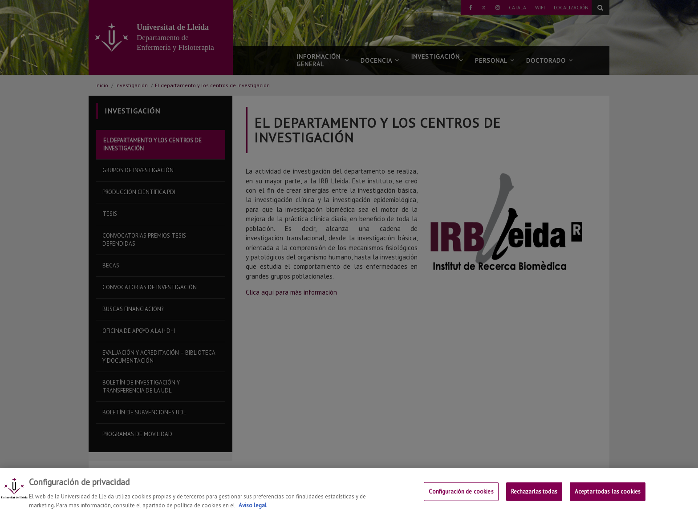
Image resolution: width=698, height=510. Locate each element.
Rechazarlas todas (534, 495)
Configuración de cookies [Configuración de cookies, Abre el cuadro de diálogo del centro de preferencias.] (461, 495)
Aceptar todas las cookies (608, 495)
